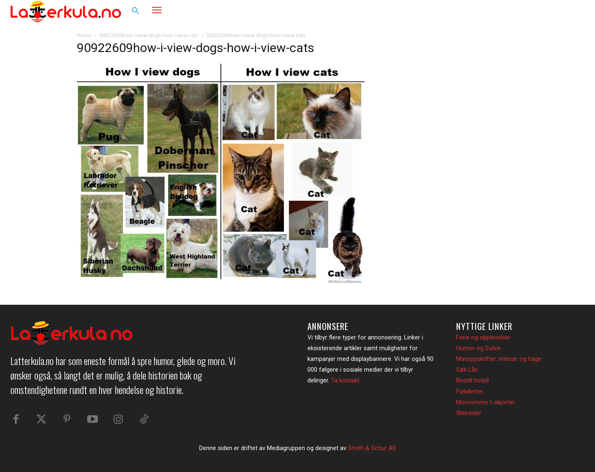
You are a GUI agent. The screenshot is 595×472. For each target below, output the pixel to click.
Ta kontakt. (346, 380)
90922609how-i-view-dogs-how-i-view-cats (148, 35)
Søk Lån (467, 369)
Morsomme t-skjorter (485, 402)
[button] (135, 11)
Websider (468, 413)
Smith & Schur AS (372, 448)
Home (84, 35)
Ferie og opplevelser (483, 337)
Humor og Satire (478, 348)
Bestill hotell (472, 380)
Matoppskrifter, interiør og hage (498, 359)
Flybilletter (469, 391)
